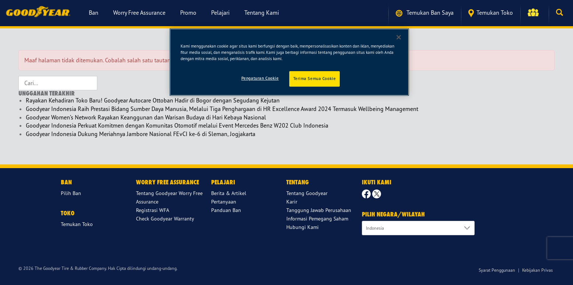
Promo (188, 12)
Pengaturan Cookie (260, 78)
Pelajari (220, 12)
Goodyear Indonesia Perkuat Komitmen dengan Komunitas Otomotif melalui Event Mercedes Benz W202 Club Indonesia (177, 125)
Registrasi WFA (152, 210)
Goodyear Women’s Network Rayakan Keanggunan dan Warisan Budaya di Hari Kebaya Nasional (146, 117)
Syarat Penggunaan (497, 270)
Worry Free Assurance (139, 12)
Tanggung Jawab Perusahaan (318, 210)
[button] (534, 12)
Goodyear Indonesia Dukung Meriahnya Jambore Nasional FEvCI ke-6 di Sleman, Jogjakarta (140, 134)
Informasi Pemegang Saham (317, 218)
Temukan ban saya (425, 13)
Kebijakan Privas (537, 270)
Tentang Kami (261, 12)
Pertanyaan (223, 201)
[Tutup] (399, 37)
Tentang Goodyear (307, 193)
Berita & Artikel (228, 193)
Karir (291, 201)
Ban (93, 12)
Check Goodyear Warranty (165, 218)
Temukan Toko (490, 13)
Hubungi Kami (302, 227)
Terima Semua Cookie (314, 78)
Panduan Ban (226, 210)
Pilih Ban (71, 193)
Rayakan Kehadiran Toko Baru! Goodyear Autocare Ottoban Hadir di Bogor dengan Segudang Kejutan (153, 100)
